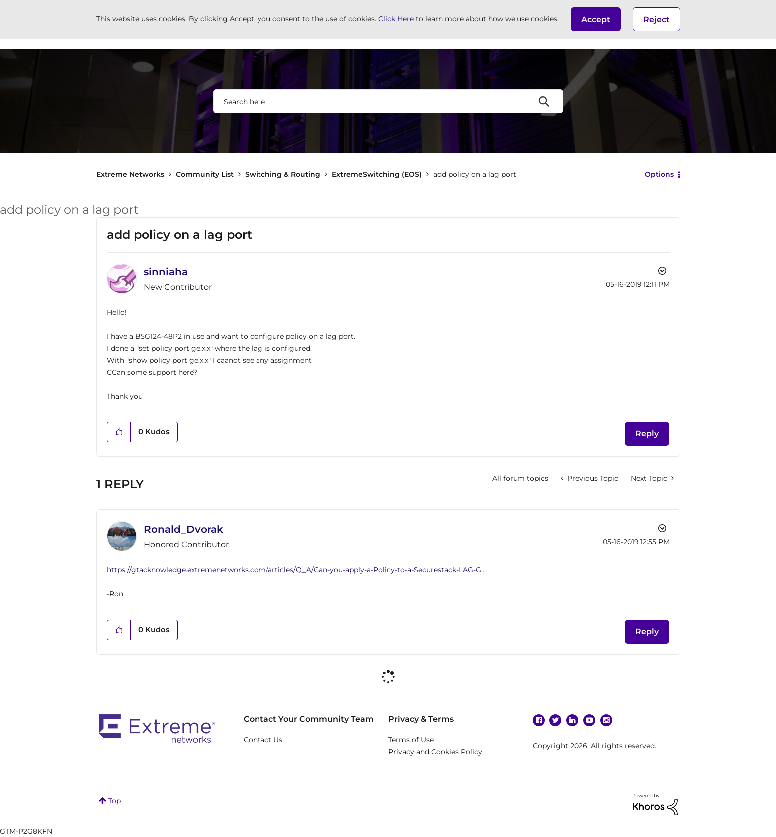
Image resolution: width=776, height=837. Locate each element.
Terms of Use (411, 739)
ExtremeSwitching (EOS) (377, 174)
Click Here (396, 18)
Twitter (555, 720)
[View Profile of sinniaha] (166, 272)
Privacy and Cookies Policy (435, 751)
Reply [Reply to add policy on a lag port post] (647, 433)
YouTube (589, 720)
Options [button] (659, 174)
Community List (205, 174)
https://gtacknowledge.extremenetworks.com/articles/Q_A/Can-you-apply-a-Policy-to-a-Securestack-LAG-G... (296, 569)
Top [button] (114, 800)
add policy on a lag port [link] (474, 174)
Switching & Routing (282, 174)
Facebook (539, 720)
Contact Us (263, 739)
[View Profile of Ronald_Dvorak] (183, 529)
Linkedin (572, 720)
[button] (596, 19)
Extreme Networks (130, 174)
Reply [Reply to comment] (647, 631)
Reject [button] (656, 19)
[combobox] (388, 101)
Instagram (606, 720)
